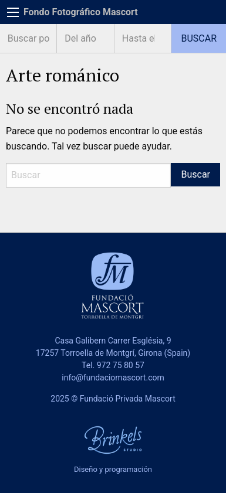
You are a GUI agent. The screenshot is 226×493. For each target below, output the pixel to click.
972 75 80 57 (120, 365)
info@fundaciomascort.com (113, 377)
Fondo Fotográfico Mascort (80, 12)
